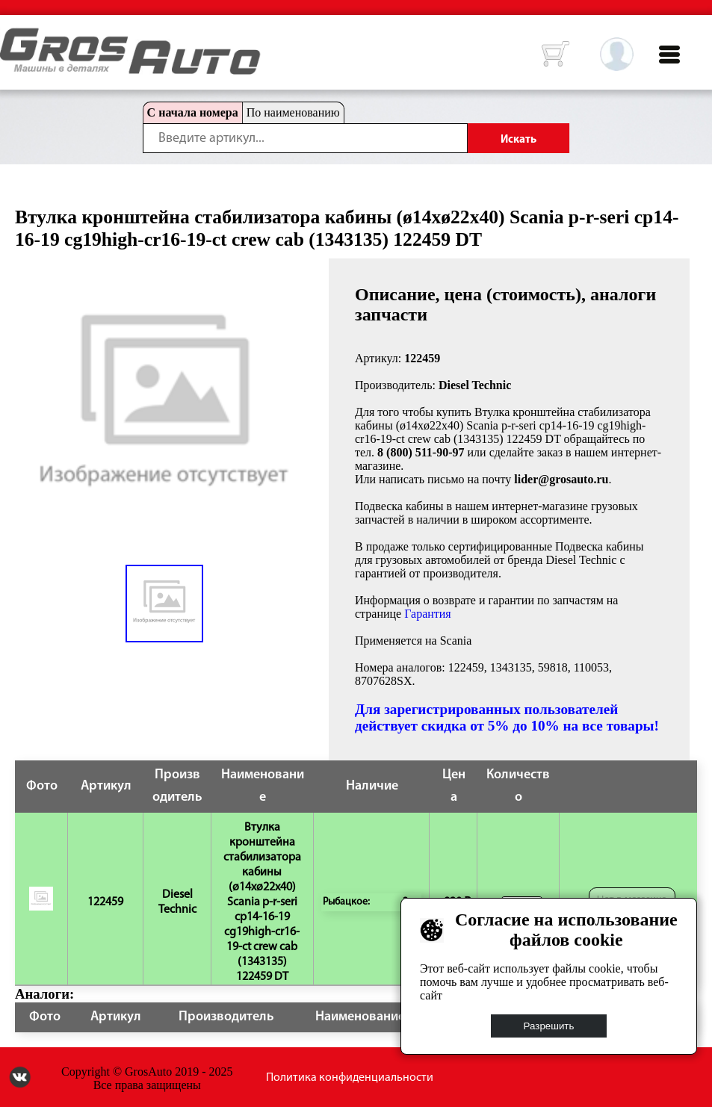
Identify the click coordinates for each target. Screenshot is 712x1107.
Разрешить (549, 1026)
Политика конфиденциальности (349, 1078)
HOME (11, 37)
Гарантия (427, 613)
